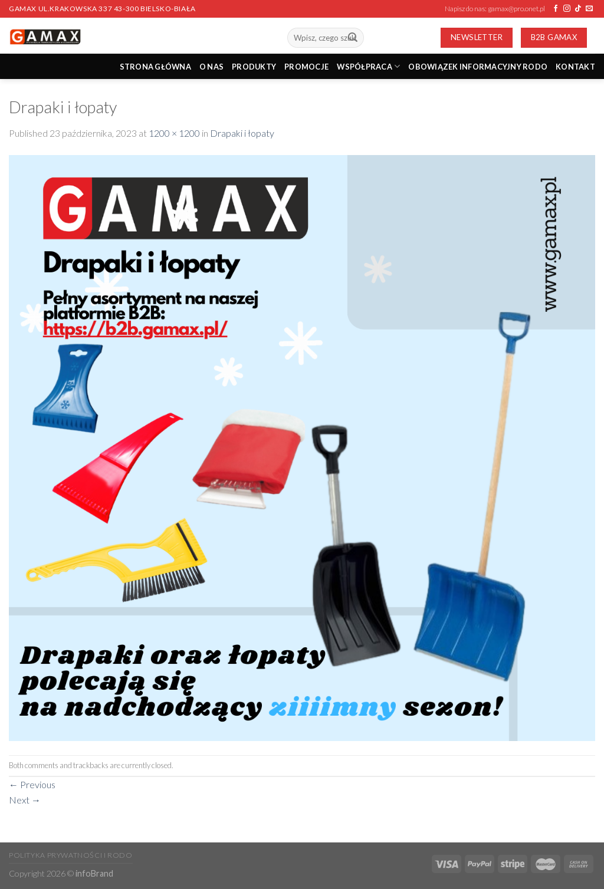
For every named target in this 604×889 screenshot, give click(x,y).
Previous (32, 784)
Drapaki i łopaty (242, 133)
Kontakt (575, 66)
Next (25, 799)
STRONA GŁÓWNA (155, 66)
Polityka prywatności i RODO (71, 855)
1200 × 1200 (174, 133)
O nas (211, 66)
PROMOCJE (306, 66)
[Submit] (353, 38)
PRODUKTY (254, 66)
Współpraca (368, 66)
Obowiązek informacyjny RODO (477, 66)
